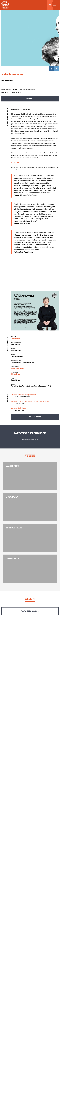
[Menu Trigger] (54, 4)
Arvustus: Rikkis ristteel (18, 408)
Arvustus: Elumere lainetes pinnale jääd (23, 394)
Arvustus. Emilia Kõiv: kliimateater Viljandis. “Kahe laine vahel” (30, 401)
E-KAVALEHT (15, 162)
